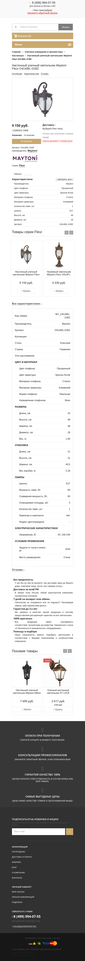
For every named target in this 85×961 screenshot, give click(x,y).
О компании (18, 873)
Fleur (22, 165)
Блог (14, 867)
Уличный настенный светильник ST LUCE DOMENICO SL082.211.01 (58, 692)
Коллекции (17, 74)
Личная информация (23, 897)
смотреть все (64, 179)
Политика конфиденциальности (23, 952)
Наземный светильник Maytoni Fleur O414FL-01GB (59, 273)
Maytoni (32, 150)
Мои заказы (18, 892)
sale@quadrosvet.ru (24, 926)
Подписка (17, 902)
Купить (26, 291)
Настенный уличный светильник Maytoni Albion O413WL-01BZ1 (27, 692)
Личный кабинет (21, 886)
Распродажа (18, 852)
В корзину (26, 141)
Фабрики (16, 862)
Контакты (17, 878)
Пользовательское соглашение (23, 955)
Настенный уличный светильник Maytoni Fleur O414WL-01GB (26, 273)
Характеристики (31, 74)
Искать (65, 27)
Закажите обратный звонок (42, 13)
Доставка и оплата (22, 857)
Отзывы (45, 74)
